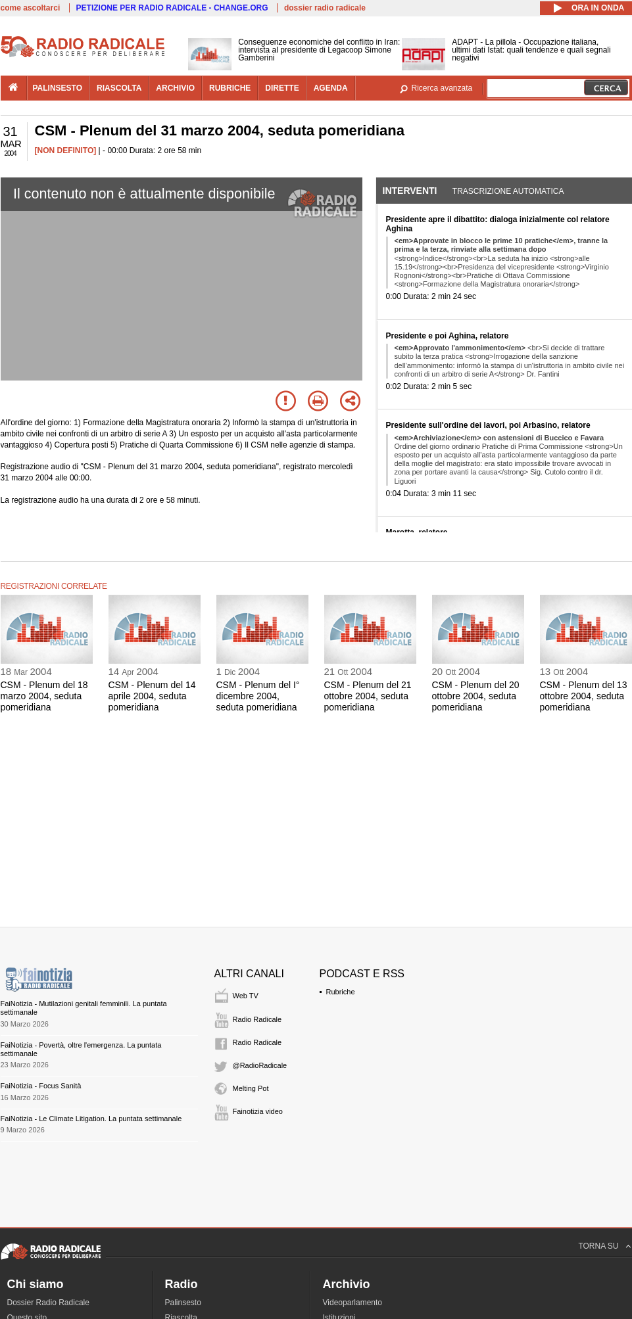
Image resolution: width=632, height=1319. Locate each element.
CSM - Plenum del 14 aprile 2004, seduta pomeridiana (152, 696)
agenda (331, 88)
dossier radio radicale (325, 7)
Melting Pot (251, 1088)
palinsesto (58, 88)
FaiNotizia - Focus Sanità (41, 1086)
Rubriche (340, 992)
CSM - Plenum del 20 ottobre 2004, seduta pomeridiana (476, 696)
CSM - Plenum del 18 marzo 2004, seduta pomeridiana (44, 696)
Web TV (245, 996)
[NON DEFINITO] (66, 150)
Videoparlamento (353, 1302)
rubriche (230, 88)
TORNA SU (598, 1246)
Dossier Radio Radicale (48, 1302)
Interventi (410, 190)
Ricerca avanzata (442, 88)
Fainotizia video (258, 1111)
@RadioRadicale (260, 1065)
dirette (282, 88)
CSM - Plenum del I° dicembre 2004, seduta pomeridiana (258, 696)
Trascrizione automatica (508, 191)
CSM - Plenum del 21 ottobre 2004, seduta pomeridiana (368, 696)
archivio (175, 88)
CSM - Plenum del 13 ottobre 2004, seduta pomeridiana (583, 696)
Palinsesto (183, 1302)
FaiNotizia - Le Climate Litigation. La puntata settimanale (91, 1118)
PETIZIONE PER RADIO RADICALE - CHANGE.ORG (172, 7)
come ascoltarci (31, 7)
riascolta (119, 88)
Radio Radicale (257, 1019)
